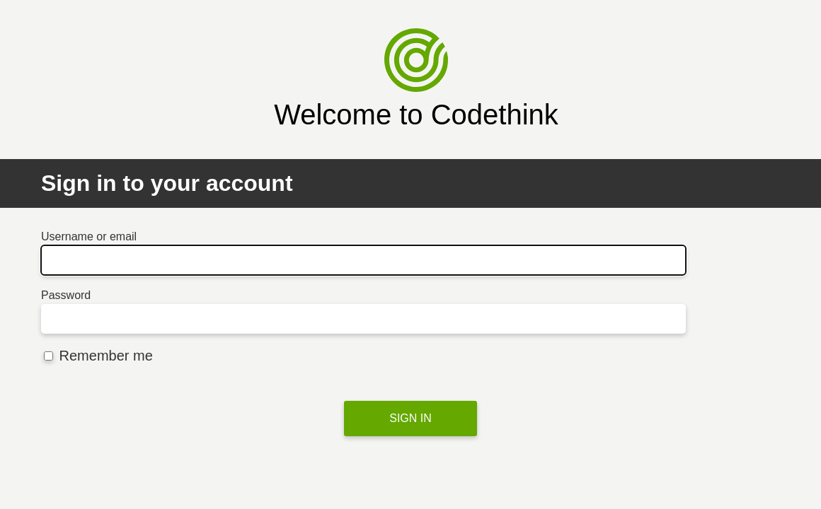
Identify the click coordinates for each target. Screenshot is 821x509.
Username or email (89, 236)
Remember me (98, 355)
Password (66, 295)
